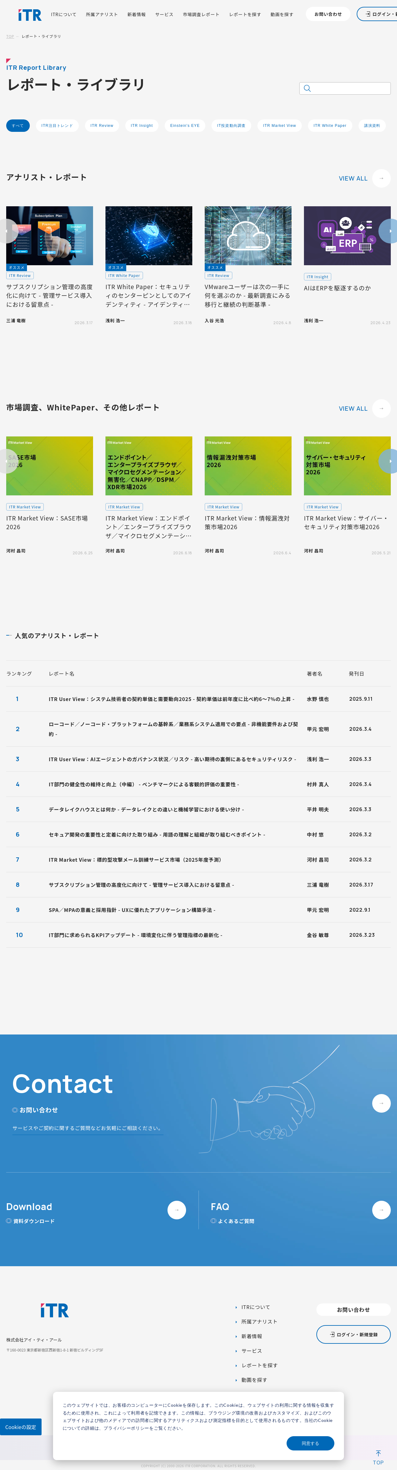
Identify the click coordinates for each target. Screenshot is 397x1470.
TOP (10, 36)
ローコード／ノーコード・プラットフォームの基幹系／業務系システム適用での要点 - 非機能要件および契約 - (173, 729)
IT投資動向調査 (231, 125)
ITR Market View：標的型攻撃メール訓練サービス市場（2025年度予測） (136, 859)
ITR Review (102, 125)
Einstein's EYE (185, 125)
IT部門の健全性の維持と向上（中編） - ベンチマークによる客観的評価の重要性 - (144, 784)
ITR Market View (279, 125)
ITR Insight (142, 125)
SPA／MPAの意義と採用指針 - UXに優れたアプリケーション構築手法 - (132, 910)
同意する (310, 1443)
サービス (164, 14)
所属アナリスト (102, 14)
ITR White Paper (330, 125)
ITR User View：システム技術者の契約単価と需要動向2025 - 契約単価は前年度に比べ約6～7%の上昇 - (172, 699)
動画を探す (281, 14)
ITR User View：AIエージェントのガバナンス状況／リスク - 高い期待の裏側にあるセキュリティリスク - (172, 759)
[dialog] (198, 1426)
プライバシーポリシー (126, 1428)
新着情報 (136, 14)
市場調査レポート (201, 14)
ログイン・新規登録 (357, 1334)
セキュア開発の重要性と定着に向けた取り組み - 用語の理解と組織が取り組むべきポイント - (157, 834)
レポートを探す (245, 14)
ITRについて (64, 14)
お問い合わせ (328, 14)
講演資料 (372, 125)
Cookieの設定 (20, 1427)
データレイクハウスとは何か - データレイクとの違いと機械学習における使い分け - (146, 809)
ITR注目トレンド (57, 125)
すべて (18, 125)
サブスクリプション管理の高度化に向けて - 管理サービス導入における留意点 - (141, 884)
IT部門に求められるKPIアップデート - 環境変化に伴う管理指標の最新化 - (135, 935)
